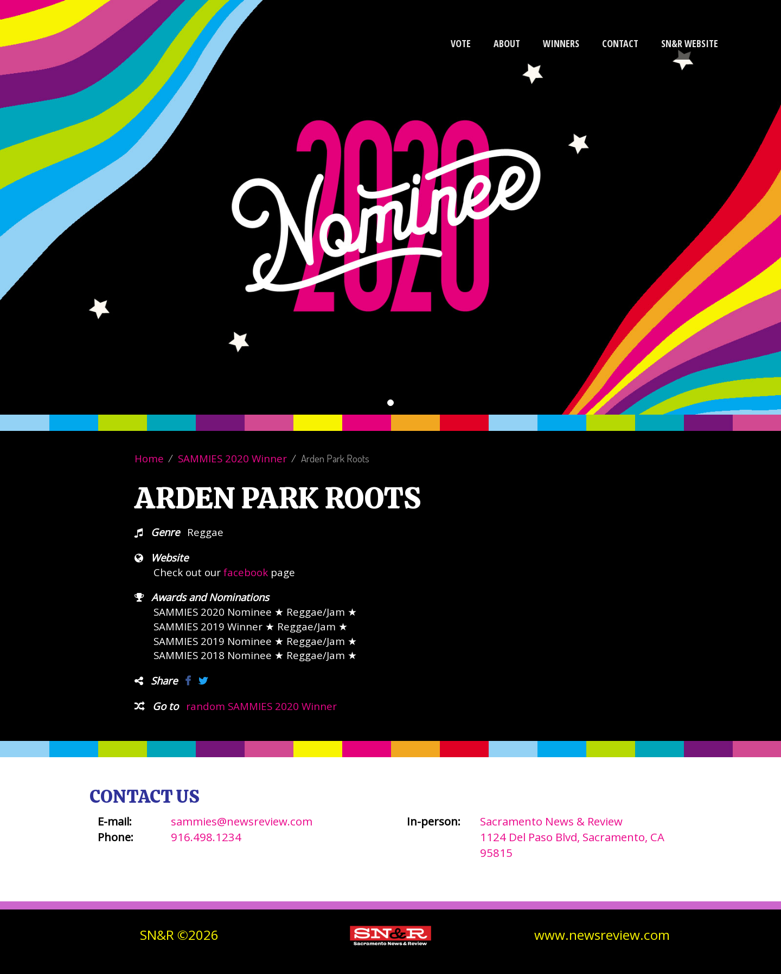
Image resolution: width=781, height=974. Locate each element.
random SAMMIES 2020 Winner (261, 706)
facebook (245, 572)
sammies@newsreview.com (241, 821)
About (507, 43)
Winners (561, 43)
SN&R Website (689, 43)
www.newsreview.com (602, 935)
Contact (620, 43)
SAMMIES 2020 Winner (232, 458)
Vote (461, 43)
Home (149, 458)
